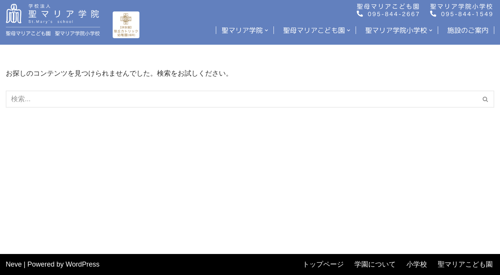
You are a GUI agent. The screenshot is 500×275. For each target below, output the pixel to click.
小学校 (416, 264)
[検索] (241, 99)
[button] (266, 30)
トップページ (323, 264)
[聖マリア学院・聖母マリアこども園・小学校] (55, 20)
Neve (14, 264)
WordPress (83, 264)
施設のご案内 (468, 30)
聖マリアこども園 (465, 264)
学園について (375, 264)
